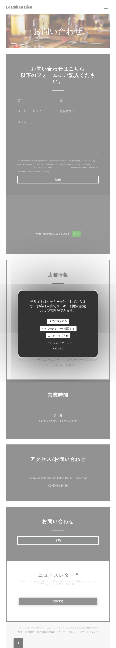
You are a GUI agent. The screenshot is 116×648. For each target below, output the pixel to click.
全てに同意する (58, 321)
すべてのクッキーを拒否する (58, 328)
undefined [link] (58, 348)
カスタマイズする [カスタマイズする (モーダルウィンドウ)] (58, 335)
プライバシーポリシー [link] (59, 342)
